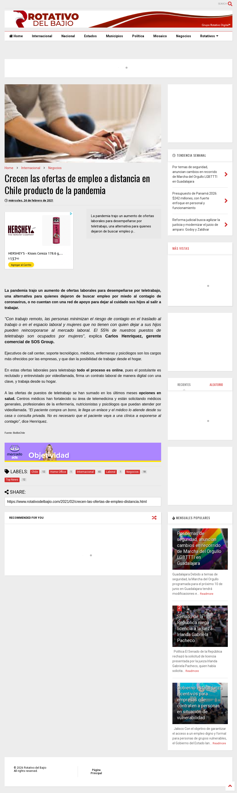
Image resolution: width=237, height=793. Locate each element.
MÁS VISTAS (180, 248)
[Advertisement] (200, 113)
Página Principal (96, 771)
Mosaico (160, 36)
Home (16, 36)
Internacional (42, 36)
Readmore (206, 593)
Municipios (114, 36)
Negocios (183, 36)
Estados (90, 36)
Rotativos (209, 36)
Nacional (68, 36)
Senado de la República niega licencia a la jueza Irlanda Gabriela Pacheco (194, 628)
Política (138, 36)
